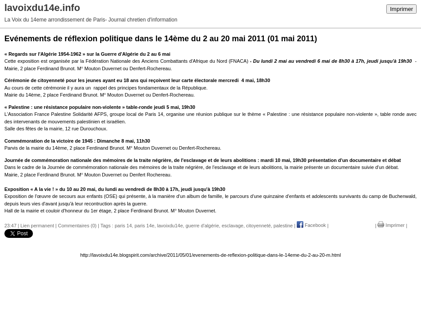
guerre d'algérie (202, 225)
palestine (283, 225)
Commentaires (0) (77, 225)
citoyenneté (258, 225)
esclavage (233, 225)
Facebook (311, 225)
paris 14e (144, 225)
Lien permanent (37, 225)
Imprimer (401, 9)
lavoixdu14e (170, 225)
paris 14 (123, 225)
